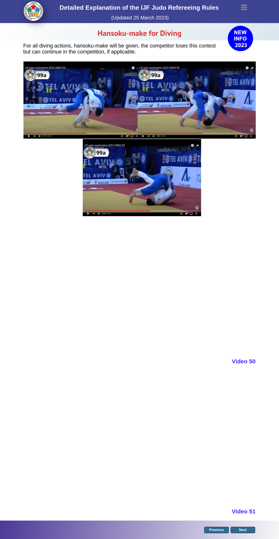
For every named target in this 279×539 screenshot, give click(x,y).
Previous (216, 530)
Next (243, 530)
